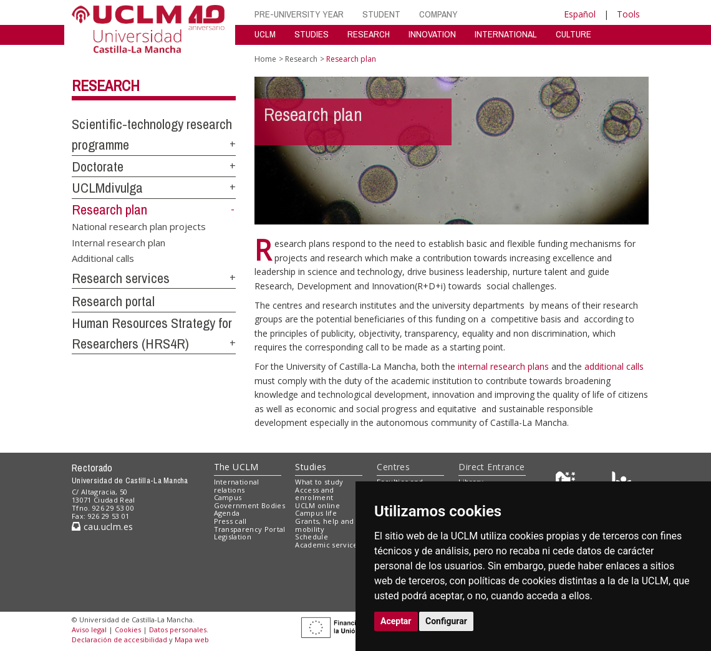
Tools (628, 14)
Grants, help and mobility (324, 525)
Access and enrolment (314, 494)
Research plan (109, 209)
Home (265, 59)
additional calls (614, 366)
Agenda (227, 513)
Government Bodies (250, 505)
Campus (228, 497)
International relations (236, 485)
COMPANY (438, 14)
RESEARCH (368, 34)
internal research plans (504, 366)
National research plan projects (139, 226)
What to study (319, 481)
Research (106, 85)
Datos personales (177, 629)
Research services (121, 278)
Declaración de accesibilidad (119, 639)
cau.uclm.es (102, 527)
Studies (310, 467)
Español (580, 14)
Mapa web (192, 639)
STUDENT (381, 14)
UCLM (265, 34)
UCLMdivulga (107, 187)
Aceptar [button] (396, 621)
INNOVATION (432, 34)
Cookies (128, 629)
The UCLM (236, 467)
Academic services (328, 544)
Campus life (316, 513)
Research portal (113, 301)
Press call (230, 521)
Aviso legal (89, 629)
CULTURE (573, 34)
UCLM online (317, 505)
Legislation (233, 536)
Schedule (311, 536)
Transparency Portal (250, 529)
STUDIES (311, 34)
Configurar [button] (446, 621)
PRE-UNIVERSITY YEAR (299, 14)
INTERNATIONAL (506, 34)
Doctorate (97, 166)
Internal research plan (118, 242)
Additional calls (103, 257)
